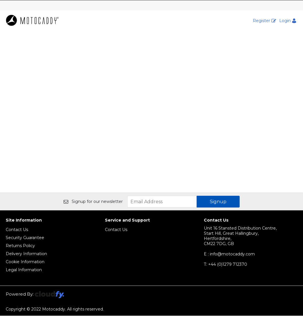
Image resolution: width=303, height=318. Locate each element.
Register (261, 20)
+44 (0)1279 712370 (225, 266)
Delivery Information (26, 256)
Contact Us (17, 231)
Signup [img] (218, 204)
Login (285, 20)
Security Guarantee (25, 240)
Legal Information (24, 272)
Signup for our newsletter (93, 203)
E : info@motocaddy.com (229, 256)
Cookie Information (25, 264)
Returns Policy (20, 248)
